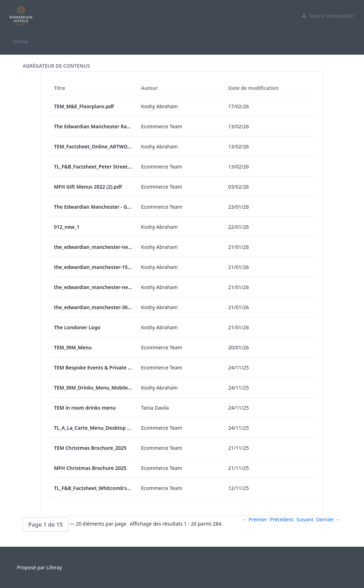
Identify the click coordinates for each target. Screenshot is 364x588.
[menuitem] (20, 41)
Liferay (54, 567)
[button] (45, 524)
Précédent (281, 519)
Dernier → (328, 519)
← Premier (254, 519)
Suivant (305, 519)
